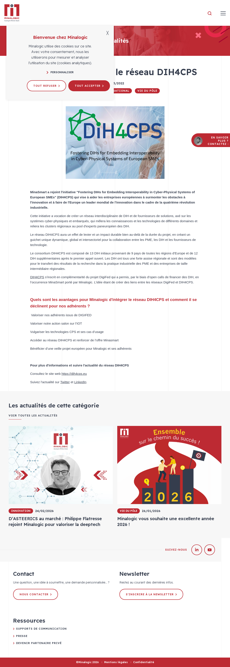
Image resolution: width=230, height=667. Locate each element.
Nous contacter (36, 594)
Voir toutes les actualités (33, 415)
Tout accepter (89, 85)
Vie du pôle (147, 90)
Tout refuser (46, 85)
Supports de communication (41, 628)
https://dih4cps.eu (74, 373)
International (116, 90)
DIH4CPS (37, 277)
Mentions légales (116, 662)
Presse (21, 636)
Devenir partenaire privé (39, 643)
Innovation (20, 510)
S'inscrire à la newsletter (151, 594)
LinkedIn (80, 382)
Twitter (65, 382)
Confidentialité (143, 662)
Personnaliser (60, 72)
